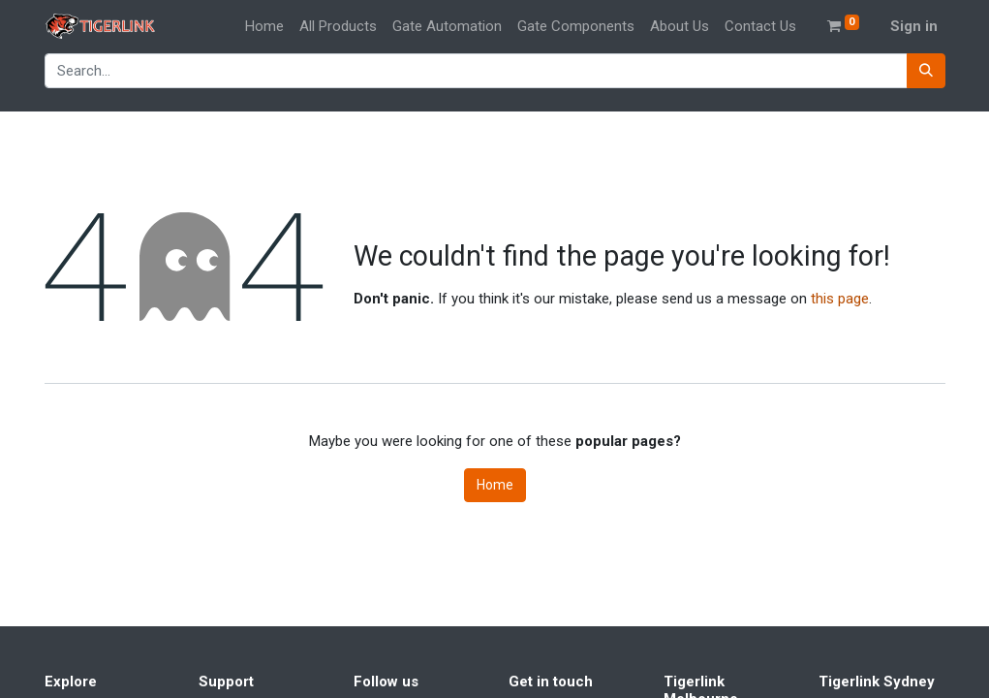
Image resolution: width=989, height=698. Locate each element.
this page (840, 298)
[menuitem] (264, 27)
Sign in (914, 26)
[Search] (926, 71)
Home (495, 484)
